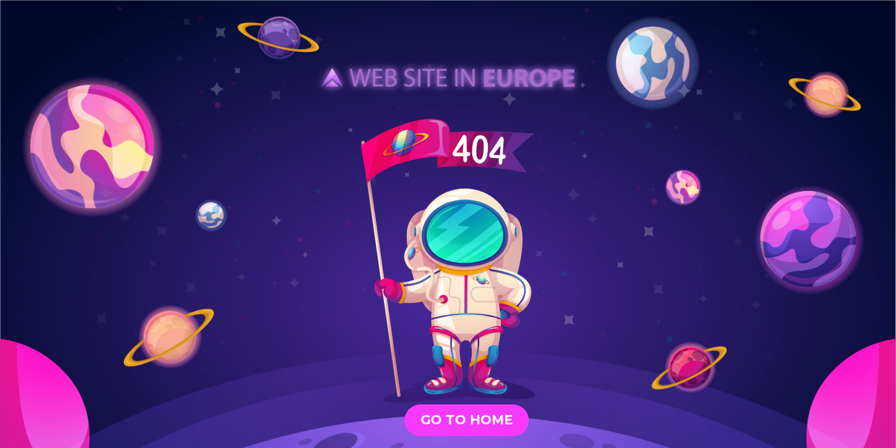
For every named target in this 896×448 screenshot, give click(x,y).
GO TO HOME (467, 419)
